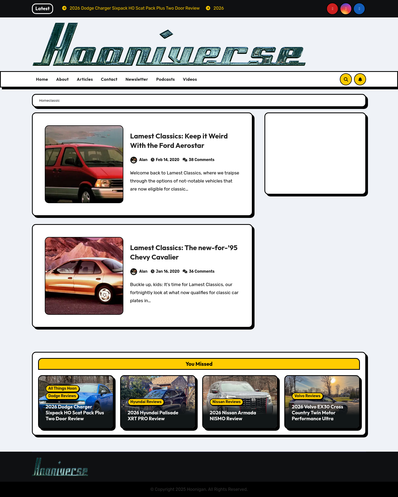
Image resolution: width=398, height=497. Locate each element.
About (62, 79)
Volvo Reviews (307, 396)
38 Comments (202, 160)
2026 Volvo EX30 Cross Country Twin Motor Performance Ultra (317, 412)
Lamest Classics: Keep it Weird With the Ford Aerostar (180, 140)
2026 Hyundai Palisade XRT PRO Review (153, 416)
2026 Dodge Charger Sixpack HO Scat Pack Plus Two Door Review (75, 412)
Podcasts (165, 79)
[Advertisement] (316, 154)
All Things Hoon (62, 388)
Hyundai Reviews (145, 402)
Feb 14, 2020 (167, 160)
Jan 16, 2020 (167, 271)
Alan (139, 160)
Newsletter (137, 79)
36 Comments (201, 271)
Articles (85, 79)
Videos (190, 79)
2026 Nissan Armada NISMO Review (233, 416)
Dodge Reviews (62, 396)
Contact (109, 79)
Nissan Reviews (226, 402)
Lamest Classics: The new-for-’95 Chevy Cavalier (174, 252)
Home (42, 79)
